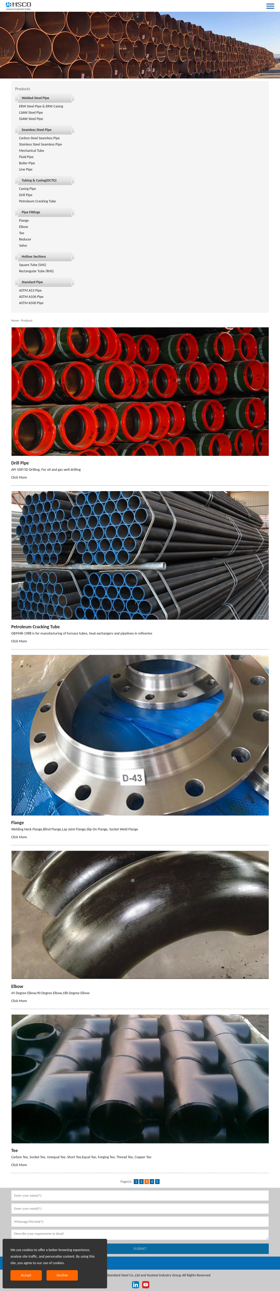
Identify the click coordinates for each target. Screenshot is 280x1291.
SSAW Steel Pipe (31, 119)
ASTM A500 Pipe (31, 303)
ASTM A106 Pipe (31, 296)
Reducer (25, 239)
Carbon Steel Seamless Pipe (39, 138)
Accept (26, 1275)
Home (15, 320)
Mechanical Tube (31, 150)
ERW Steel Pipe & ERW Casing (41, 106)
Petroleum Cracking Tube (37, 201)
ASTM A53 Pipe (30, 290)
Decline (62, 1275)
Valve (23, 245)
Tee (21, 233)
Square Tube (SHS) (32, 265)
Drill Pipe (25, 195)
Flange (24, 220)
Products (26, 320)
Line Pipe (25, 169)
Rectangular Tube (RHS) (36, 271)
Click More (19, 477)
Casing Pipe (27, 188)
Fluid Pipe (26, 157)
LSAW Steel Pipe (31, 112)
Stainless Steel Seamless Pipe (40, 144)
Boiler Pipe (27, 163)
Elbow (23, 227)
